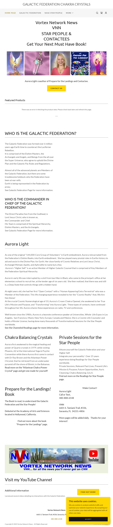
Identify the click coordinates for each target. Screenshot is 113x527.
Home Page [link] (10, 13)
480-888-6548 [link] (56, 519)
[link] (101, 13)
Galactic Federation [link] (30, 13)
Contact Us (56, 88)
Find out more (88, 492)
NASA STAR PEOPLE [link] (53, 13)
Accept (88, 519)
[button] (70, 13)
